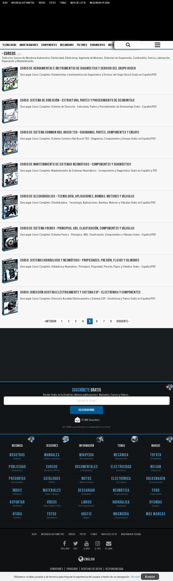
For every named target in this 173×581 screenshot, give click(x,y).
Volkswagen (155, 478)
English (86, 559)
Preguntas (17, 478)
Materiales (52, 490)
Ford (155, 490)
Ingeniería (114, 45)
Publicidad (17, 466)
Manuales (52, 455)
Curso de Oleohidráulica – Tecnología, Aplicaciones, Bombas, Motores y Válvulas (77, 196)
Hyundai (155, 502)
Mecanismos (67, 45)
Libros (86, 502)
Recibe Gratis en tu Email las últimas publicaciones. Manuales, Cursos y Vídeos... (86, 394)
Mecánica (121, 455)
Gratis (86, 514)
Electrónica (121, 478)
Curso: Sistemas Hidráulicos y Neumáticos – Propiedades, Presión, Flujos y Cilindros (79, 260)
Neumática (121, 490)
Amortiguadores (29, 45)
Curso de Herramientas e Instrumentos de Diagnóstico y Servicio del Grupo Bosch (78, 68)
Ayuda (17, 514)
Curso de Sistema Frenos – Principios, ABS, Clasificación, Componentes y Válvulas (77, 228)
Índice (17, 490)
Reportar (17, 502)
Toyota (155, 455)
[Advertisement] (86, 354)
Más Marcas (155, 514)
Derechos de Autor (91, 569)
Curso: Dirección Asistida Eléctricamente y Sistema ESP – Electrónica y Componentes (80, 292)
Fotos (52, 514)
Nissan (155, 466)
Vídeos (52, 502)
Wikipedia (86, 455)
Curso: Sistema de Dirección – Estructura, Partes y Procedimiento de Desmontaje (77, 100)
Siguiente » (123, 321)
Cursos (52, 466)
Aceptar (150, 577)
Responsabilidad (114, 569)
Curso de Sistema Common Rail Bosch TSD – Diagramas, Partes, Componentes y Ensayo (79, 132)
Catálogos (52, 478)
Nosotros (17, 455)
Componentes (49, 45)
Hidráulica (121, 502)
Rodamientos (97, 45)
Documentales (86, 466)
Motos (86, 478)
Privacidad (72, 569)
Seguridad (94, 427)
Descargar (86, 490)
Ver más (135, 576)
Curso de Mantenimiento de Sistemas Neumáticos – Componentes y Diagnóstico (75, 164)
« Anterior (50, 321)
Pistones (82, 45)
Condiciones (56, 569)
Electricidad (121, 466)
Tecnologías (9, 45)
